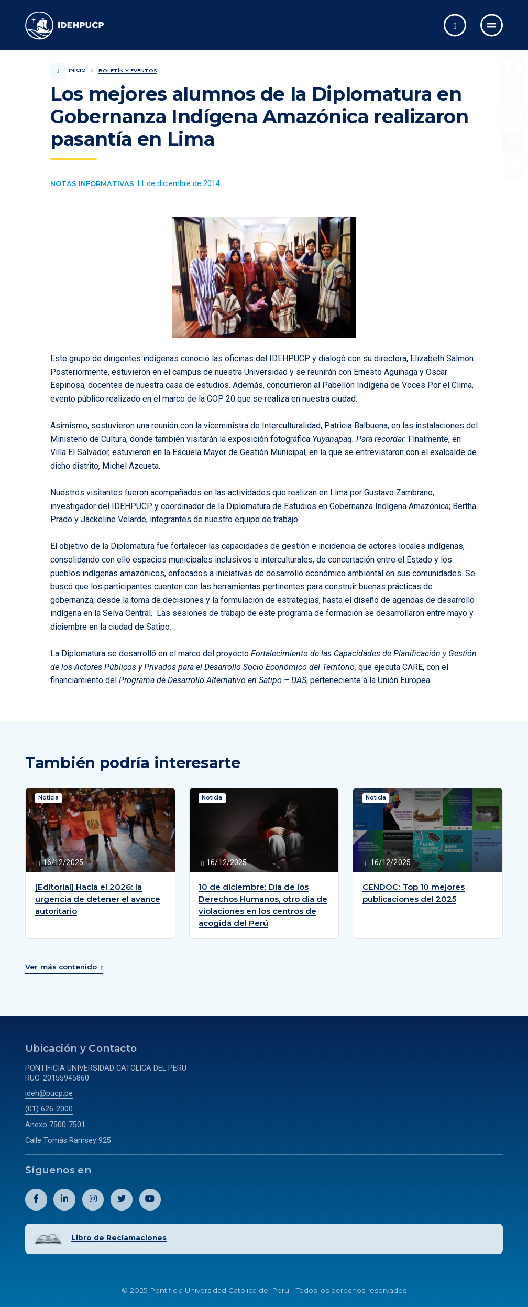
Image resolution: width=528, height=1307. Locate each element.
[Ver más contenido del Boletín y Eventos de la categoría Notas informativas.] (92, 184)
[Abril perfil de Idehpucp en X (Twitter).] (122, 1198)
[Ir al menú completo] (491, 25)
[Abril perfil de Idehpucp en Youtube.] (150, 1198)
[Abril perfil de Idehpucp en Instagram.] (93, 1198)
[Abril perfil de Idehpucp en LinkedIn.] (64, 1198)
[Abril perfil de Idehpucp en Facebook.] (36, 1198)
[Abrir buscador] (455, 25)
